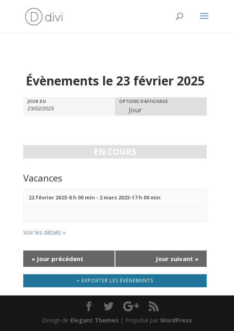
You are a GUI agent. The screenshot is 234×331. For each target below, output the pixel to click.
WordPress (176, 320)
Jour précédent (57, 259)
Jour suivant (177, 259)
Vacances (42, 178)
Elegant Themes (94, 320)
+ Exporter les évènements (115, 280)
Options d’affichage (143, 101)
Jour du (36, 101)
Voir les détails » (44, 232)
